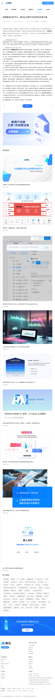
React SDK (29, 607)
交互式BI (14, 599)
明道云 (2, 665)
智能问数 (24, 604)
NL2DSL (33, 602)
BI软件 (44, 599)
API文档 (22, 9)
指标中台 (13, 590)
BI (16, 690)
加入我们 (3, 676)
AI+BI (23, 688)
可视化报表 (39, 596)
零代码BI (12, 596)
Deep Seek (7, 599)
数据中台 (46, 593)
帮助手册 (14, 9)
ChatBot (44, 604)
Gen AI (10, 604)
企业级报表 (31, 653)
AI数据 (38, 599)
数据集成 (31, 651)
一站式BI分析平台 (37, 590)
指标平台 (19, 688)
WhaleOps (3, 659)
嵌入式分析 (30, 596)
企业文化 (3, 674)
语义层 (21, 599)
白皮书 (48, 9)
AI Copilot (28, 688)
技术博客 (40, 9)
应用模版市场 (21, 596)
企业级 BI (31, 647)
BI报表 (5, 596)
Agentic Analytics (34, 604)
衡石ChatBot (42, 602)
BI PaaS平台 (30, 690)
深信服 (2, 667)
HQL (5, 604)
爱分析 (36, 607)
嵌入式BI (14, 688)
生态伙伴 (22, 602)
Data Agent (33, 587)
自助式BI (16, 607)
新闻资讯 (3, 678)
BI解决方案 (7, 602)
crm (28, 602)
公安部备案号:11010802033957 (29, 696)
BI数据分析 (24, 690)
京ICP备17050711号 (18, 696)
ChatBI (32, 688)
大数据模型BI (29, 599)
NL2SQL (14, 602)
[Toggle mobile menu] (2, 3)
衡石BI (13, 690)
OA (49, 602)
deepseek (31, 593)
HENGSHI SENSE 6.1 (19, 593)
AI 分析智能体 (32, 645)
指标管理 (6, 590)
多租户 (46, 596)
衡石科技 (9, 690)
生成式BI (17, 604)
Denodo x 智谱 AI (5, 663)
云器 (2, 661)
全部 (6, 9)
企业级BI (9, 688)
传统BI (20, 590)
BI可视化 (38, 593)
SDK (22, 607)
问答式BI (6, 610)
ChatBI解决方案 (23, 587)
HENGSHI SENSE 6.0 (10, 587)
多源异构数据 (7, 607)
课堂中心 (31, 9)
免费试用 (48, 3)
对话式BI (27, 590)
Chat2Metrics (7, 593)
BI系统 (40, 587)
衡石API (43, 607)
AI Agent (47, 587)
